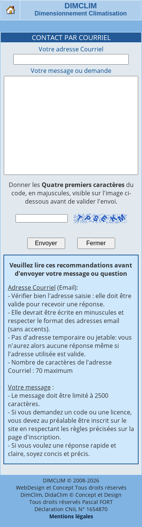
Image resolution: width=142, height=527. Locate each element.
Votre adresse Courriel (71, 49)
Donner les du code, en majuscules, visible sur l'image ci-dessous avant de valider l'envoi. (71, 193)
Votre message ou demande (71, 70)
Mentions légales (71, 516)
